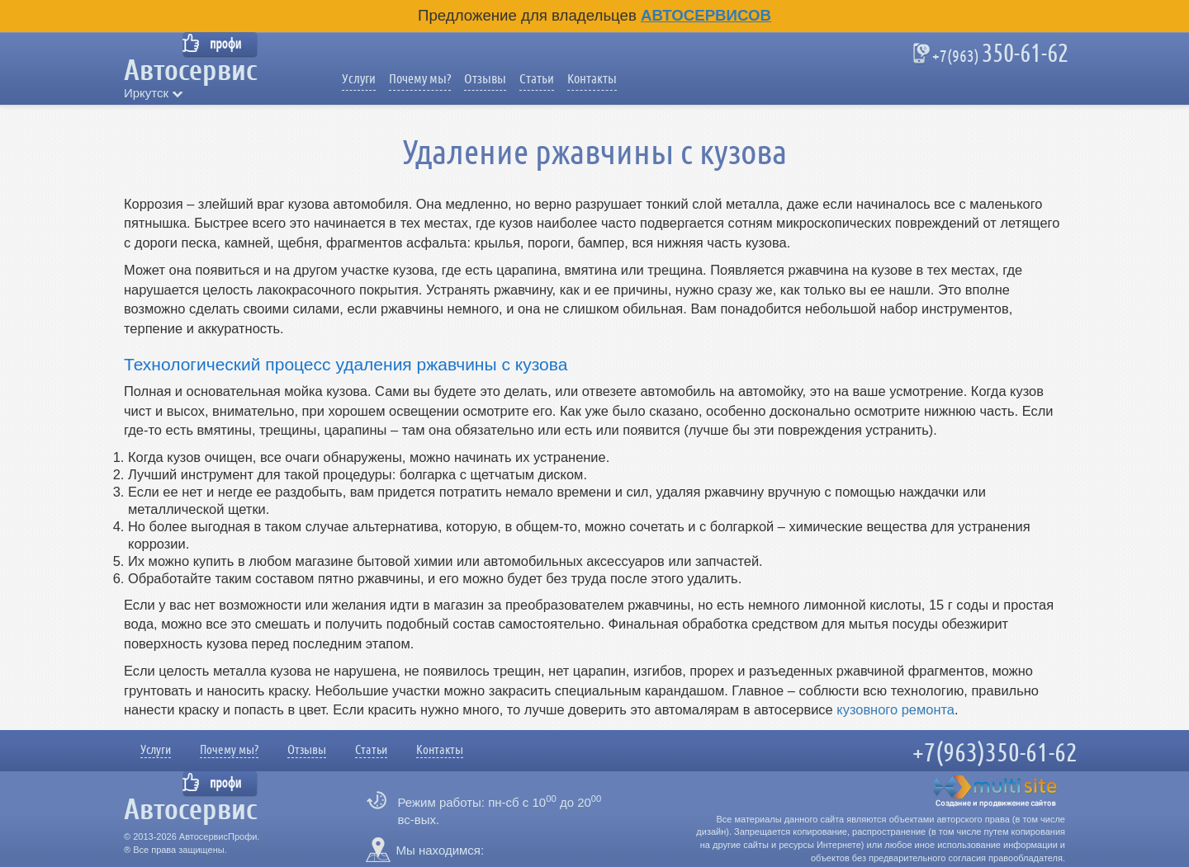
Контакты (592, 79)
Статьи (536, 79)
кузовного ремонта (895, 709)
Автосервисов (706, 15)
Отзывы (485, 79)
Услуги (359, 79)
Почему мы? (420, 79)
